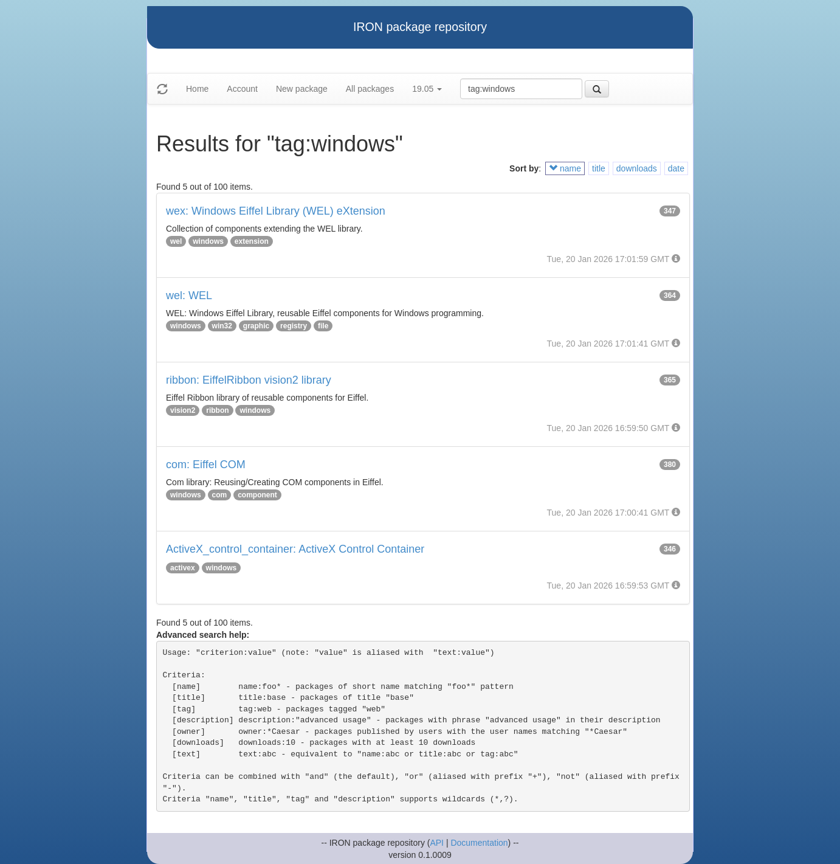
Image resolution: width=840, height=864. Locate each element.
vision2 (182, 410)
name (565, 168)
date (676, 168)
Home (197, 89)
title (598, 168)
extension (252, 241)
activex (182, 568)
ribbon (217, 410)
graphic (256, 326)
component (257, 495)
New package (302, 89)
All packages (370, 89)
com (219, 495)
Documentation (479, 843)
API (437, 843)
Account (242, 89)
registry (293, 326)
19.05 (427, 89)
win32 (222, 326)
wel (176, 241)
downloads (636, 168)
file (323, 326)
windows (208, 241)
